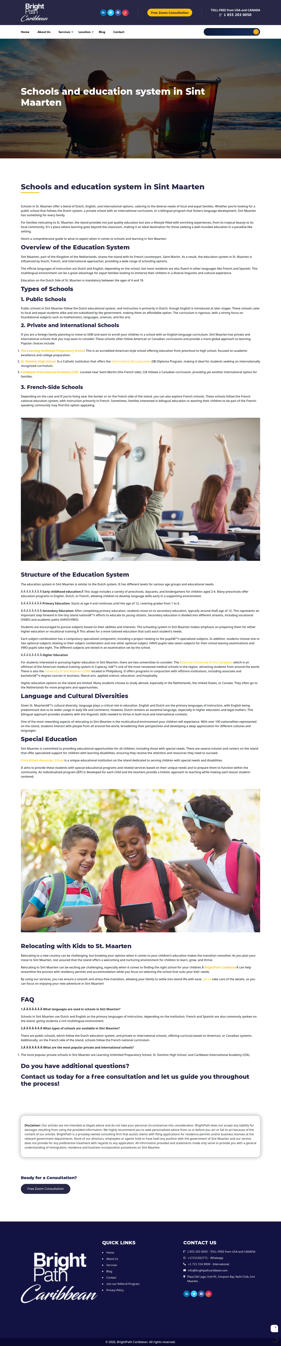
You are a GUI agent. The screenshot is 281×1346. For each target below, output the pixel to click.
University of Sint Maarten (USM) (68, 671)
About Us (43, 32)
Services (64, 32)
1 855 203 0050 (237, 14)
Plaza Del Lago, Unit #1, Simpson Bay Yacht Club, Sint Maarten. (221, 1279)
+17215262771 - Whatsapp (205, 1258)
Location (84, 32)
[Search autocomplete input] (241, 29)
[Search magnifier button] (256, 32)
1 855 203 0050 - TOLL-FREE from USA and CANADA (221, 1251)
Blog (102, 32)
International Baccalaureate (131, 361)
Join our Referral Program (123, 1284)
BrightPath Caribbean (132, 1342)
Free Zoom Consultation (170, 12)
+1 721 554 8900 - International (208, 1264)
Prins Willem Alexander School (42, 760)
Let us (207, 979)
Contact (118, 32)
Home (25, 32)
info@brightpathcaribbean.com (208, 1270)
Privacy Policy (115, 1290)
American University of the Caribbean (206, 662)
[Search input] (220, 32)
